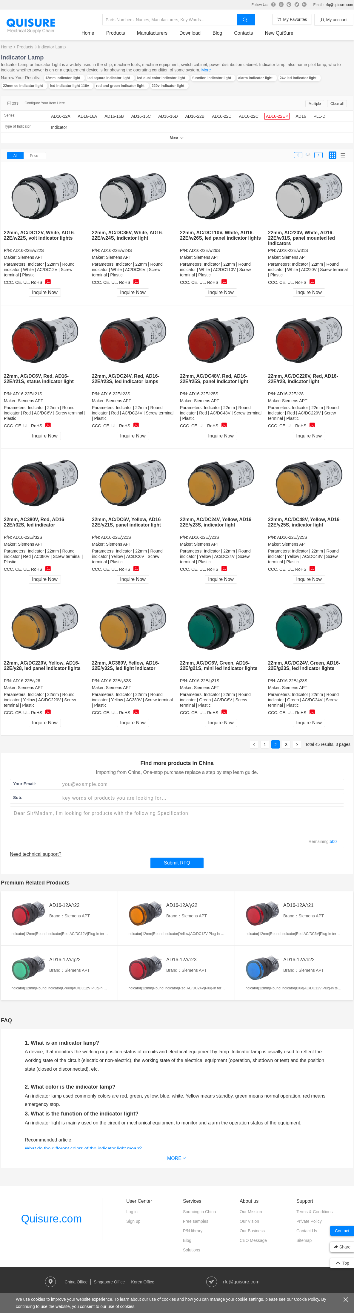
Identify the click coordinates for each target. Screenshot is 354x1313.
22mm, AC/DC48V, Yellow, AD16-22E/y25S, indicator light (304, 522)
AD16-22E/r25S (203, 393)
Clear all (337, 104)
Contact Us (306, 1230)
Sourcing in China (199, 1211)
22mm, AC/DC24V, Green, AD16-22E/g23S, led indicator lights (304, 665)
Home (87, 33)
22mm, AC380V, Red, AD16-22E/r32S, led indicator (35, 522)
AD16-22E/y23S (204, 537)
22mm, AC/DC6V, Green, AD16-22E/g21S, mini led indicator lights (219, 665)
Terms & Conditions (314, 1211)
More (206, 70)
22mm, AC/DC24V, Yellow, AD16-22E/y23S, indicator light (216, 522)
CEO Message (253, 1240)
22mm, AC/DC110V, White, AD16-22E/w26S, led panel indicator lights (220, 235)
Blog (217, 33)
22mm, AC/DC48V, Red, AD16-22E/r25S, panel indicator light (214, 379)
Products (115, 33)
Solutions (191, 1250)
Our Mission (251, 1211)
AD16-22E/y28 (26, 680)
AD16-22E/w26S (204, 250)
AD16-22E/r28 (290, 393)
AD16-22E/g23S (292, 680)
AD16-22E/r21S (27, 393)
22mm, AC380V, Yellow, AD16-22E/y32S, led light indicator (125, 665)
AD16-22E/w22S (28, 250)
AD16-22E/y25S (292, 537)
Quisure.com (51, 1219)
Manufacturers (152, 33)
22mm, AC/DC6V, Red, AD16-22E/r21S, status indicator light (39, 379)
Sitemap (304, 1240)
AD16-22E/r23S (115, 393)
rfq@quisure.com (339, 5)
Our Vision (249, 1221)
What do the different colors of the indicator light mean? (83, 1148)
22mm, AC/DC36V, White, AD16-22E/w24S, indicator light (127, 235)
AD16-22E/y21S (116, 537)
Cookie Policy (306, 1299)
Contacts (243, 33)
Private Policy (309, 1221)
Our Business (252, 1230)
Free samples (195, 1221)
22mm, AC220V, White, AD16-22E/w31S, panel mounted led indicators (301, 238)
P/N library (192, 1230)
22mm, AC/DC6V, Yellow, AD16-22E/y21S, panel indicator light (127, 522)
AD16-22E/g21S (204, 680)
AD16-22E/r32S (27, 537)
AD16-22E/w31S (292, 250)
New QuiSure (279, 33)
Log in (132, 1211)
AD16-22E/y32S (116, 680)
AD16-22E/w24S (116, 250)
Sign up (133, 1221)
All (15, 156)
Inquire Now (44, 292)
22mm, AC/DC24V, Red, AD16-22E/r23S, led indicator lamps (125, 379)
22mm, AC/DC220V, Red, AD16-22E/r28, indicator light (303, 379)
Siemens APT (30, 257)
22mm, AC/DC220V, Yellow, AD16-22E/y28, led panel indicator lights (42, 665)
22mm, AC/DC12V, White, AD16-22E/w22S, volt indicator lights (39, 235)
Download (190, 33)
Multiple (315, 104)
